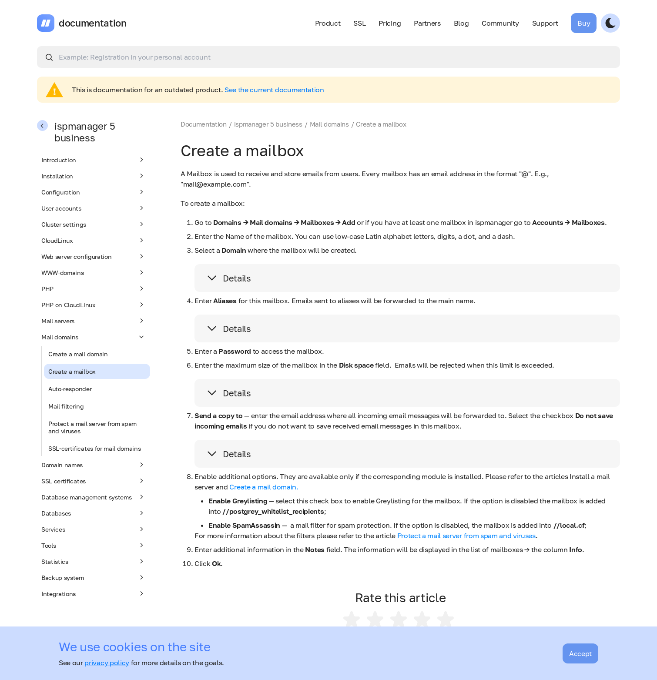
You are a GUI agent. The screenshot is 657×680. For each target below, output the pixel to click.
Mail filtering (66, 406)
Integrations (93, 593)
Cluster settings (93, 224)
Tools (93, 545)
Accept (580, 653)
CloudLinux (93, 240)
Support (545, 23)
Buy (583, 23)
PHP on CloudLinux (93, 304)
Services (93, 529)
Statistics (93, 561)
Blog (461, 23)
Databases (93, 513)
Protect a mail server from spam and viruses (92, 427)
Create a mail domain (78, 354)
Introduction (93, 159)
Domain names (93, 464)
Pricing (390, 23)
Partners (427, 23)
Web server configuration (93, 256)
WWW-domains (93, 272)
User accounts (93, 208)
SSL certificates (93, 480)
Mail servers (93, 320)
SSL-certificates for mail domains (94, 448)
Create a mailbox (72, 371)
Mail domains (93, 336)
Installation (93, 175)
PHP (93, 288)
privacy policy (106, 662)
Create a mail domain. (263, 486)
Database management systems (93, 496)
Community (500, 23)
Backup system (93, 577)
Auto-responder (70, 388)
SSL (359, 23)
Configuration (93, 192)
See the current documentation (274, 89)
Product (328, 23)
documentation (93, 23)
